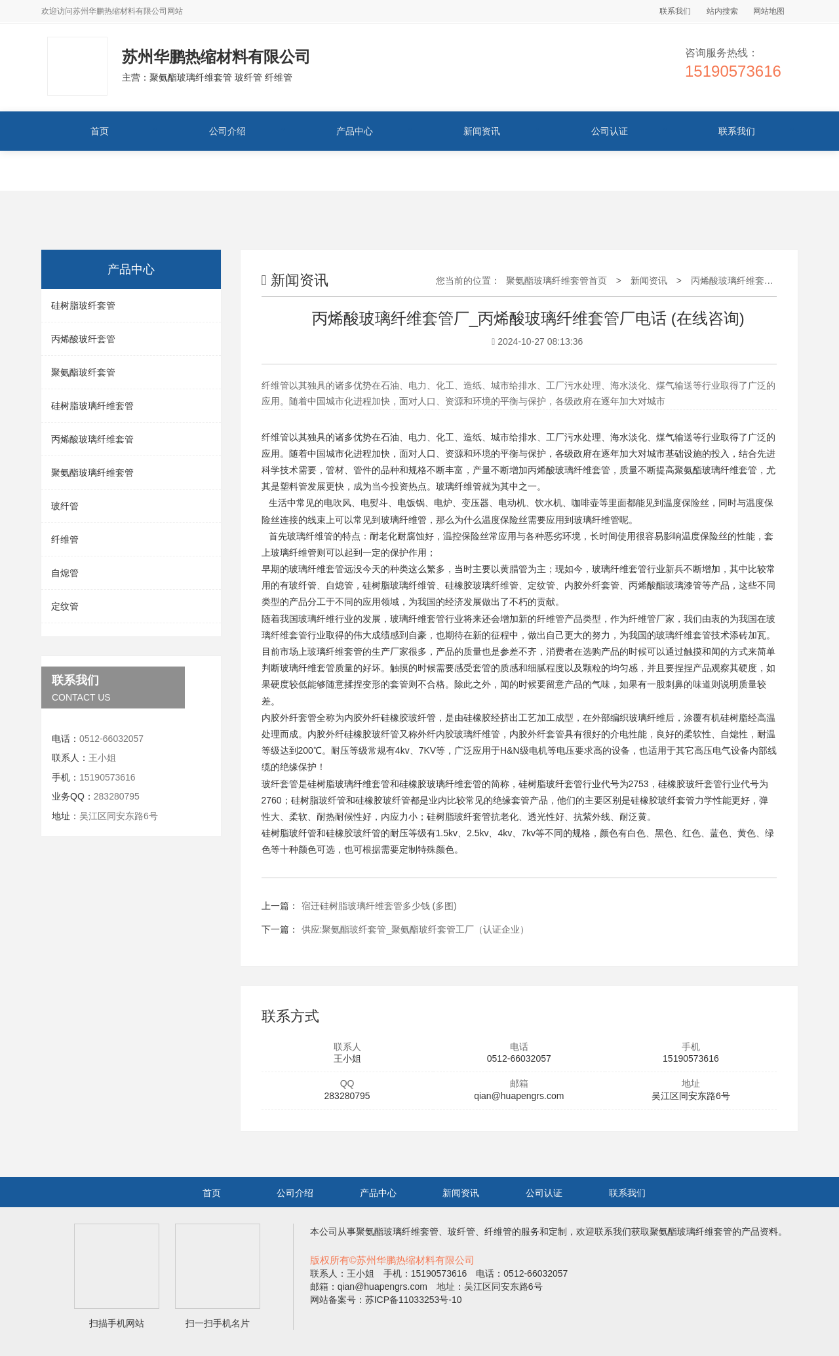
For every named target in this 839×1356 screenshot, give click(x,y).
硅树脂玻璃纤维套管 (92, 405)
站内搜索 (722, 11)
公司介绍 (227, 131)
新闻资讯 (481, 131)
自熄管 (65, 573)
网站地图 (769, 11)
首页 (99, 131)
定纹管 (65, 606)
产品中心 (354, 131)
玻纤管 (65, 506)
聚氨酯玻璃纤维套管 (92, 472)
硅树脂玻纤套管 (83, 305)
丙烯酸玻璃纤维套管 (92, 439)
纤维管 (65, 539)
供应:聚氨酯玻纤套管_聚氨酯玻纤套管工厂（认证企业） (416, 929)
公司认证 (609, 131)
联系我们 (675, 11)
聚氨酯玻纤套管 (83, 372)
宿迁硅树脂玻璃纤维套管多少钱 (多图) (379, 906)
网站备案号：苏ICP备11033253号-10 (386, 1299)
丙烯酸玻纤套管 (83, 339)
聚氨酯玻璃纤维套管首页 (556, 280)
